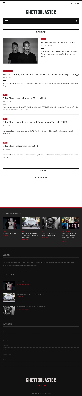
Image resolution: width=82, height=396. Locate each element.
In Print (5, 359)
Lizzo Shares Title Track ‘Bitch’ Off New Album (31, 306)
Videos (4, 231)
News (5, 94)
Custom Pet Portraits (9, 193)
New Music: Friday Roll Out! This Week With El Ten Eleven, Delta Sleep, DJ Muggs (41, 74)
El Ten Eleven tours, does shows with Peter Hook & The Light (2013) (35, 122)
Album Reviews (8, 71)
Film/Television (7, 350)
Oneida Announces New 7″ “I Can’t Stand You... (31, 294)
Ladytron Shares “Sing (9, 233)
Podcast (5, 340)
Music (43, 39)
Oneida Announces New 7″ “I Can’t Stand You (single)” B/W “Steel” (30, 235)
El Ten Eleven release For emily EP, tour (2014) (24, 98)
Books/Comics (7, 354)
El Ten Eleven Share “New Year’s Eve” (58, 42)
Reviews (5, 345)
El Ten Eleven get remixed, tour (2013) (21, 146)
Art (3, 336)
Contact (5, 364)
